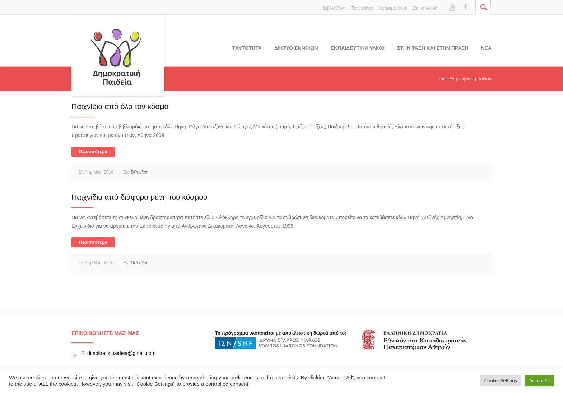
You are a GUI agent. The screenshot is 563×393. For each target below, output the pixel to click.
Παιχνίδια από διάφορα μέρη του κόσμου (139, 197)
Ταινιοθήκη (362, 8)
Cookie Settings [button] (500, 380)
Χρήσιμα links (393, 8)
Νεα (486, 48)
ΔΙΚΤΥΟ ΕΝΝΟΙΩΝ (296, 48)
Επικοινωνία (425, 8)
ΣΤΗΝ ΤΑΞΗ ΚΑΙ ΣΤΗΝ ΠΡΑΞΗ (432, 48)
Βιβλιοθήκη (334, 8)
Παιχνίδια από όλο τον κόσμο (119, 106)
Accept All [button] (539, 380)
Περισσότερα (93, 151)
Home (443, 78)
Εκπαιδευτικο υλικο (358, 48)
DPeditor (139, 172)
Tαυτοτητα (247, 48)
